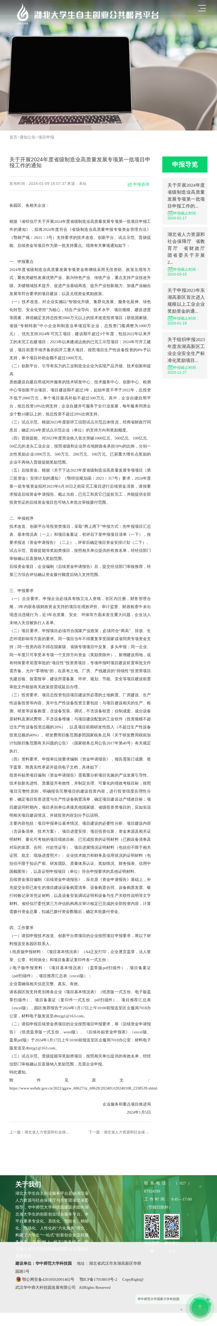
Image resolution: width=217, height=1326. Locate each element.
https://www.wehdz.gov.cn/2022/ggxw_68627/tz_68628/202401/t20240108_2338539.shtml (80, 1088)
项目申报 (46, 137)
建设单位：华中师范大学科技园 (44, 1263)
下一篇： (119, 1132)
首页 (13, 137)
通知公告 (28, 137)
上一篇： (34, 1132)
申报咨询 (138, 184)
